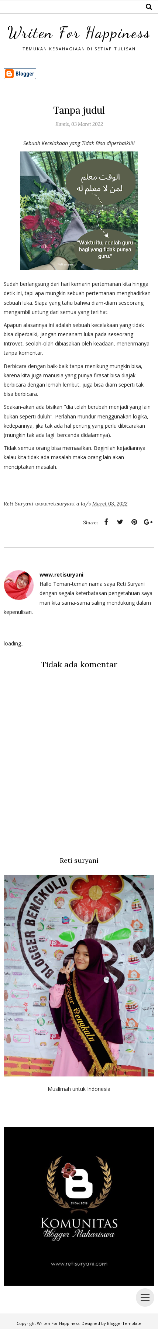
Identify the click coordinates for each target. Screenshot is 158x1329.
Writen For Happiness (79, 32)
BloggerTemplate (124, 1323)
